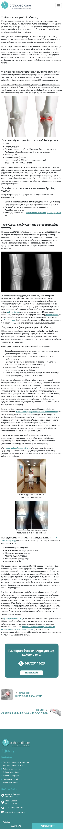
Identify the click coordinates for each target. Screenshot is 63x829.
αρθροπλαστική (8, 320)
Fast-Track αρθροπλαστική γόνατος (16, 762)
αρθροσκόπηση (52, 315)
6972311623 (19, 808)
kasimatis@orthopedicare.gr (15, 812)
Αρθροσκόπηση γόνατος (12, 769)
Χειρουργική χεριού (10, 779)
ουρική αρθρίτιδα (54, 213)
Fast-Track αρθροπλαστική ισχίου (15, 766)
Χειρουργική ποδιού (10, 782)
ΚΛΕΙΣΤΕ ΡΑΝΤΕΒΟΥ (47, 826)
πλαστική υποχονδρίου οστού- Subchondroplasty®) (37, 412)
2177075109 (9, 808)
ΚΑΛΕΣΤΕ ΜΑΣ (16, 826)
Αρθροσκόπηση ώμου (11, 772)
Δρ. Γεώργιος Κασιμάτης (13, 618)
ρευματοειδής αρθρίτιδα (36, 213)
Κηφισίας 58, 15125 (12, 802)
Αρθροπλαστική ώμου (11, 776)
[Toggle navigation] (58, 5)
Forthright (6, 822)
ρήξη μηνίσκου (13, 312)
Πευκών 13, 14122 (12, 795)
